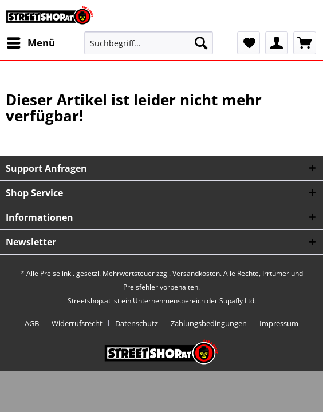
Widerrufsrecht (77, 323)
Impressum (278, 323)
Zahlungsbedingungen (209, 323)
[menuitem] (30, 42)
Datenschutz (136, 323)
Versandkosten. (197, 273)
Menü (31, 41)
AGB (32, 323)
